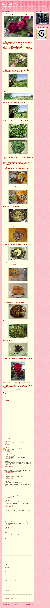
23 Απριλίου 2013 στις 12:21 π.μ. (9, 524)
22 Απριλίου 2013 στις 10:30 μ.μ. (9, 472)
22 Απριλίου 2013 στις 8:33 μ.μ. (9, 438)
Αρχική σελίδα (17, 604)
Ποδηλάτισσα (7, 441)
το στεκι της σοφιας (7, 469)
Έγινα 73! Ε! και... (12, 3)
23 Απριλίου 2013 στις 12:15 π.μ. (9, 497)
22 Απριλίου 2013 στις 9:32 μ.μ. (9, 451)
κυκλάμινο (6, 394)
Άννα (5, 454)
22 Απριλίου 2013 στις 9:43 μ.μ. (9, 458)
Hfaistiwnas (6, 538)
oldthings (6, 532)
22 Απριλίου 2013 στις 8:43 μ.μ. (9, 444)
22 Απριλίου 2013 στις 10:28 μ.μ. (9, 466)
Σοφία (6, 406)
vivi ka (6, 571)
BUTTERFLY (7, 400)
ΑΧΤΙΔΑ (6, 481)
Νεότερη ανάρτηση (5, 604)
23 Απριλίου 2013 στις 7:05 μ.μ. (9, 598)
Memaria (6, 475)
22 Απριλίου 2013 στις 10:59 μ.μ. (9, 478)
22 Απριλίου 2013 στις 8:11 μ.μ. (9, 428)
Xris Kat (6, 447)
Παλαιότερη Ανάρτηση (30, 604)
